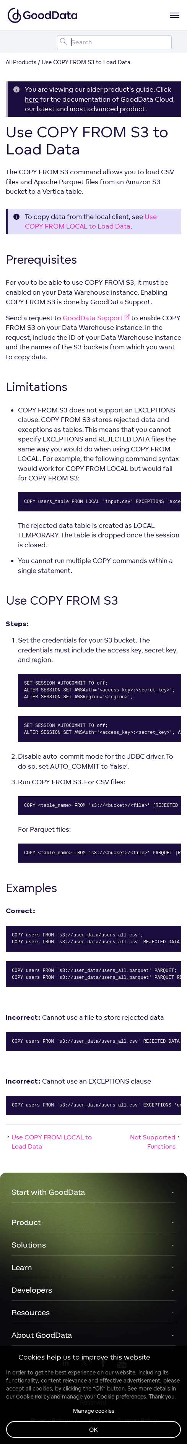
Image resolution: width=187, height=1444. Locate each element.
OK (93, 1429)
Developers (31, 1290)
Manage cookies (93, 1410)
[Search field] (114, 42)
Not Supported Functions (155, 1141)
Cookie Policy (32, 1396)
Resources (30, 1312)
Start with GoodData (48, 1192)
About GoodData (41, 1335)
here (32, 99)
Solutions (28, 1244)
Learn (21, 1267)
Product (26, 1222)
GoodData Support (96, 318)
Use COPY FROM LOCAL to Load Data (49, 1141)
